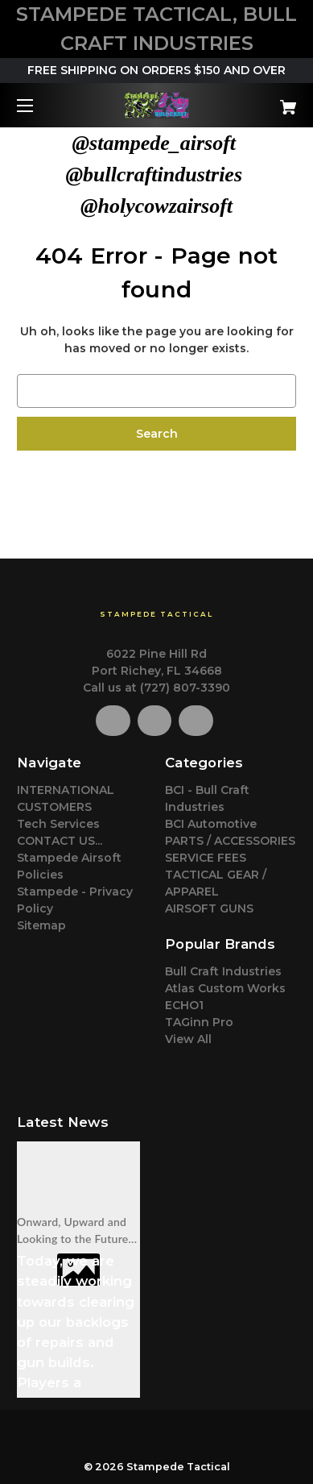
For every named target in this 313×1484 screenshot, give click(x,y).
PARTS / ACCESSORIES (230, 840)
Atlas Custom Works (225, 988)
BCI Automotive (211, 824)
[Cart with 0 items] (268, 101)
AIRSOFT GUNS (209, 908)
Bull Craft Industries (223, 971)
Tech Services (58, 824)
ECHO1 (184, 1005)
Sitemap (41, 925)
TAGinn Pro (199, 1022)
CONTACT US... (59, 840)
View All (188, 1039)
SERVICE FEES (205, 857)
